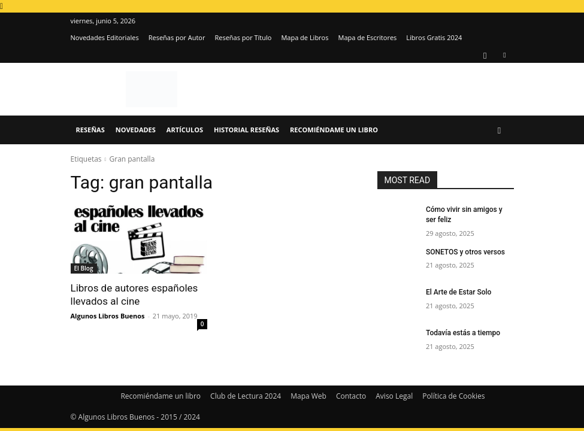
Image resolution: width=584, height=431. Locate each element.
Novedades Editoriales (105, 37)
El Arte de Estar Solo (458, 292)
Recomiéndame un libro (334, 129)
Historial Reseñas (246, 129)
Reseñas (90, 129)
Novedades (136, 129)
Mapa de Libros (304, 37)
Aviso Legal (394, 396)
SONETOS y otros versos (465, 252)
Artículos (185, 129)
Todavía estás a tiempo (463, 333)
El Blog (83, 268)
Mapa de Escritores (367, 37)
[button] (499, 130)
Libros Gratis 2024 (434, 37)
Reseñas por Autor (177, 37)
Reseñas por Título (242, 37)
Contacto (351, 396)
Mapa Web (308, 396)
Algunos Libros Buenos (108, 315)
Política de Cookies (453, 396)
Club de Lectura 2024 (245, 396)
